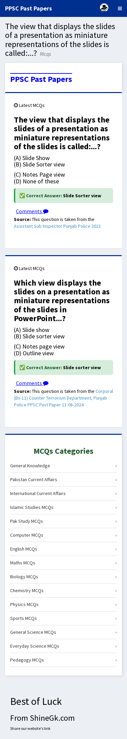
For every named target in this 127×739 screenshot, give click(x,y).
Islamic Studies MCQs (63, 507)
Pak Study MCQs (63, 521)
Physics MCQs (63, 604)
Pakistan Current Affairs (63, 479)
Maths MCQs (63, 562)
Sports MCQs (63, 618)
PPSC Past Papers (41, 79)
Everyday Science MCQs (63, 646)
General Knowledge (63, 465)
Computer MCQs (63, 535)
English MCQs (63, 548)
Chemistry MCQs (63, 590)
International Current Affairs (63, 493)
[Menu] (120, 8)
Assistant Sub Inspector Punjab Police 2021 (57, 226)
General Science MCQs (63, 632)
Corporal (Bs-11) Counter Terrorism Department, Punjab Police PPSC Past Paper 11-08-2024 (63, 398)
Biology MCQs (63, 576)
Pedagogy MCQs (63, 659)
